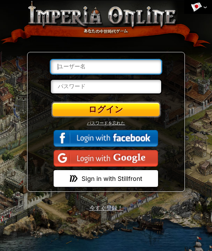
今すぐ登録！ (106, 208)
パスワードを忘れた (106, 123)
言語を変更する (196, 7)
